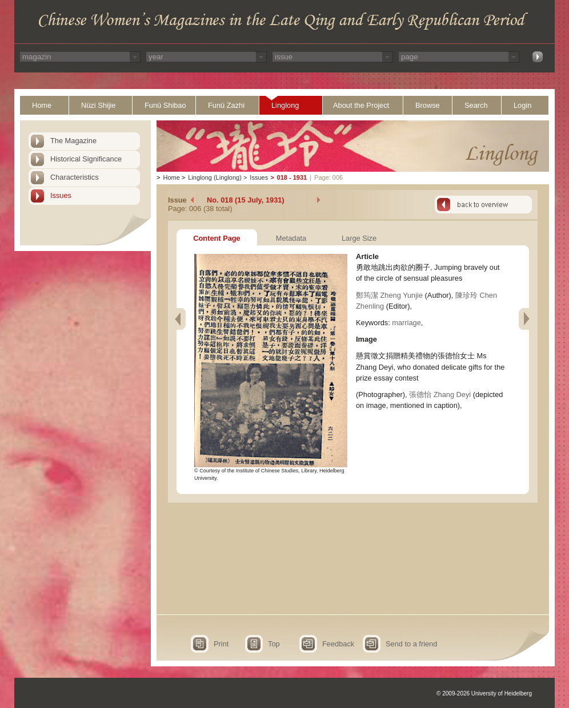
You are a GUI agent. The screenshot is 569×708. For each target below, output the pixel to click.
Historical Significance (86, 159)
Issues (60, 195)
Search (476, 105)
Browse (427, 105)
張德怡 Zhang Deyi (440, 394)
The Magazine (73, 140)
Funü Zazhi (226, 105)
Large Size (359, 238)
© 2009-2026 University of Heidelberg (484, 693)
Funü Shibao (165, 105)
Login (522, 105)
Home (41, 105)
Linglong (285, 105)
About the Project (361, 105)
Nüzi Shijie (98, 105)
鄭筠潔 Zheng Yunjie (389, 295)
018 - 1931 (292, 177)
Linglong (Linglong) (215, 177)
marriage (406, 322)
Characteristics (74, 177)
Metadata (291, 238)
